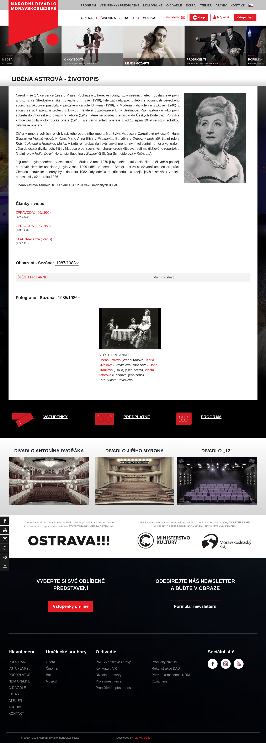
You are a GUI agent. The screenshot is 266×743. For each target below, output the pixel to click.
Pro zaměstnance (109, 681)
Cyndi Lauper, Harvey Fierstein (80, 63)
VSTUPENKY (55, 417)
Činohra (52, 668)
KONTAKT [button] (237, 5)
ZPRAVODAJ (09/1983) (33, 226)
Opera (50, 662)
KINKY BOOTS (74, 59)
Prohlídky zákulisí (165, 662)
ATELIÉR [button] (206, 5)
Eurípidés (7, 63)
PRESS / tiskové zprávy (113, 662)
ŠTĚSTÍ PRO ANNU (32, 277)
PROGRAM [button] (88, 5)
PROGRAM (211, 417)
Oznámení (159, 681)
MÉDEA (7, 59)
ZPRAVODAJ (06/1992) (33, 212)
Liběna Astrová (110, 360)
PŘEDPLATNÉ (136, 417)
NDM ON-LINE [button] (153, 5)
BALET (129, 18)
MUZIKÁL (150, 18)
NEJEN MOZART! (137, 63)
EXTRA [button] (191, 5)
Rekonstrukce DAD (166, 668)
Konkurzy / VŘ (106, 668)
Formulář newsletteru (195, 606)
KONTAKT (16, 713)
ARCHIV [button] (221, 5)
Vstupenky (245, 17)
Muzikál (51, 681)
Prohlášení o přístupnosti (114, 688)
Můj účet (221, 17)
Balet (49, 675)
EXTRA (14, 694)
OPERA (87, 18)
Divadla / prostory (109, 675)
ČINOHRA (108, 18)
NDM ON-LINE (20, 681)
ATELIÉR (15, 700)
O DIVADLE (17, 688)
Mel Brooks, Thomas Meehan (202, 63)
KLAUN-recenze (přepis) (34, 239)
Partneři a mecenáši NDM (171, 675)
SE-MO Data (142, 737)
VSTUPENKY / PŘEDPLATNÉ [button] (119, 5)
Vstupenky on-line (71, 606)
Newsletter (175, 17)
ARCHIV (15, 707)
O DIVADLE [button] (174, 5)
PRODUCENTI (196, 59)
